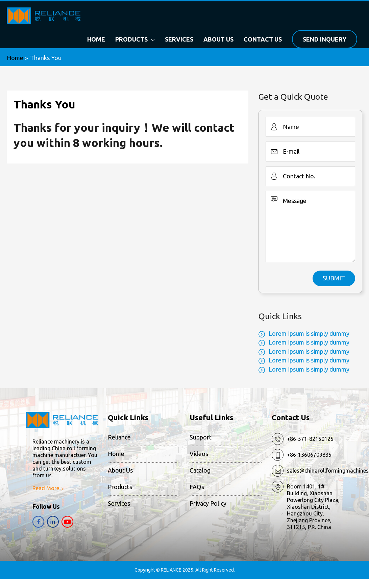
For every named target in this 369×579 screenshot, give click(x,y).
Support (201, 437)
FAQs (197, 487)
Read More (45, 488)
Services (119, 503)
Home (116, 453)
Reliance (119, 437)
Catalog (200, 470)
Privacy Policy (208, 503)
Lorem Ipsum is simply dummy (309, 333)
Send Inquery (324, 39)
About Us (120, 470)
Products (120, 487)
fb (38, 522)
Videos (199, 453)
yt (67, 522)
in (53, 522)
